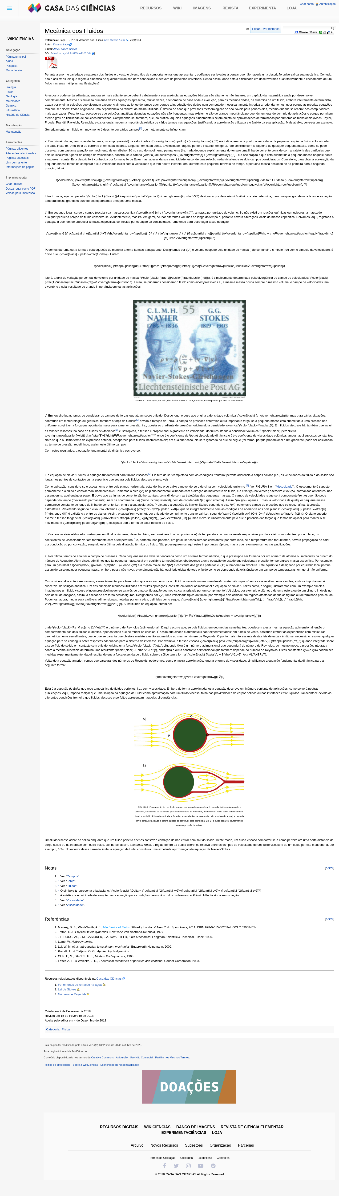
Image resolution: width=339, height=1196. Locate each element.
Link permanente (17, 162)
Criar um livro (15, 184)
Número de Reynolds (75, 1003)
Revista (230, 8)
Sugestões (195, 1157)
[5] (151, 478)
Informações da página (21, 167)
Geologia (12, 96)
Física (68, 1039)
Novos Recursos (165, 1157)
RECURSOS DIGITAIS (120, 1138)
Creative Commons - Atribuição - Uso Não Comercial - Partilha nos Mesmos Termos (143, 1068)
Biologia (12, 87)
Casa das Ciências (111, 988)
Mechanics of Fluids (118, 936)
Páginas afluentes (18, 148)
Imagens (202, 8)
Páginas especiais (18, 157)
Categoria (55, 1039)
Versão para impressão (21, 193)
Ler (246, 29)
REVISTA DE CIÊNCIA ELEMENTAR (253, 1138)
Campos (75, 885)
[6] (249, 490)
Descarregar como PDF (21, 188)
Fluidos (74, 895)
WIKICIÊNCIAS (158, 1138)
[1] (143, 133)
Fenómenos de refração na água (82, 994)
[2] (140, 424)
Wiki (177, 8)
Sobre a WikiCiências (87, 1076)
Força (73, 890)
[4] (271, 434)
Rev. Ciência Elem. (117, 40)
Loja (292, 8)
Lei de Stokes (70, 999)
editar (328, 877)
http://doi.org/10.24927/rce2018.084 (74, 53)
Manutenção (14, 131)
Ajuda (10, 61)
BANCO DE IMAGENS (196, 1138)
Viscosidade (287, 491)
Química (12, 105)
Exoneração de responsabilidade (122, 1076)
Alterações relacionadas (22, 153)
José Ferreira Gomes (68, 49)
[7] (136, 543)
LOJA (218, 1144)
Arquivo (138, 1157)
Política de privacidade (59, 1076)
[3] (128, 434)
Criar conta (306, 4)
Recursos (151, 8)
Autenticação (327, 4)
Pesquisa (12, 66)
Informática (13, 110)
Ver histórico (270, 29)
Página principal (17, 56)
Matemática (14, 101)
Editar (255, 29)
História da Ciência (18, 114)
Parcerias (247, 1157)
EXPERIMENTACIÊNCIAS (184, 1144)
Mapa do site (15, 70)
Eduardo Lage (63, 45)
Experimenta (262, 8)
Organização (221, 1157)
